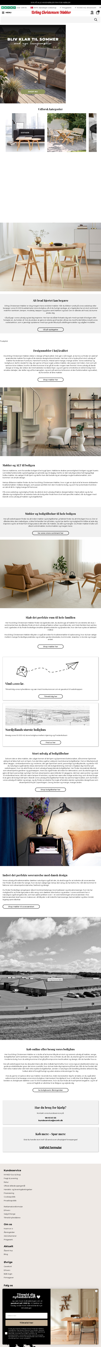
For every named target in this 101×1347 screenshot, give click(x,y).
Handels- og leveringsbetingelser (18, 1189)
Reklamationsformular (13, 1207)
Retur (6, 1182)
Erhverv (7, 1210)
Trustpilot (4, 341)
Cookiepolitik (9, 1197)
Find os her (50, 742)
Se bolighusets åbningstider (50, 1090)
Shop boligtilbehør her (50, 790)
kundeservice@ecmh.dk (50, 1120)
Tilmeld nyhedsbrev (12, 1218)
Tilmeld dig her (50, 696)
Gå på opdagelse (50, 330)
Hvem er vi (8, 1229)
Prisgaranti (8, 1240)
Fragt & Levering (11, 1178)
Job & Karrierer (10, 1236)
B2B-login (8, 1274)
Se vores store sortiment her (50, 533)
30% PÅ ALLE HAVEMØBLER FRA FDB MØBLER (50, 2)
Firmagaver (9, 1277)
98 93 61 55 (50, 1118)
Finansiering (9, 1193)
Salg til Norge (9, 1214)
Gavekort (8, 1266)
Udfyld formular (50, 1147)
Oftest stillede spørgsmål (14, 1186)
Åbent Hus (8, 1250)
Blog (6, 1254)
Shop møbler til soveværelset (21, 907)
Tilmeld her (26, 1323)
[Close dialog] (96, 1291)
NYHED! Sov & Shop (12, 1175)
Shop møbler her (50, 380)
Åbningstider (9, 1232)
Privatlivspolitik (10, 1201)
